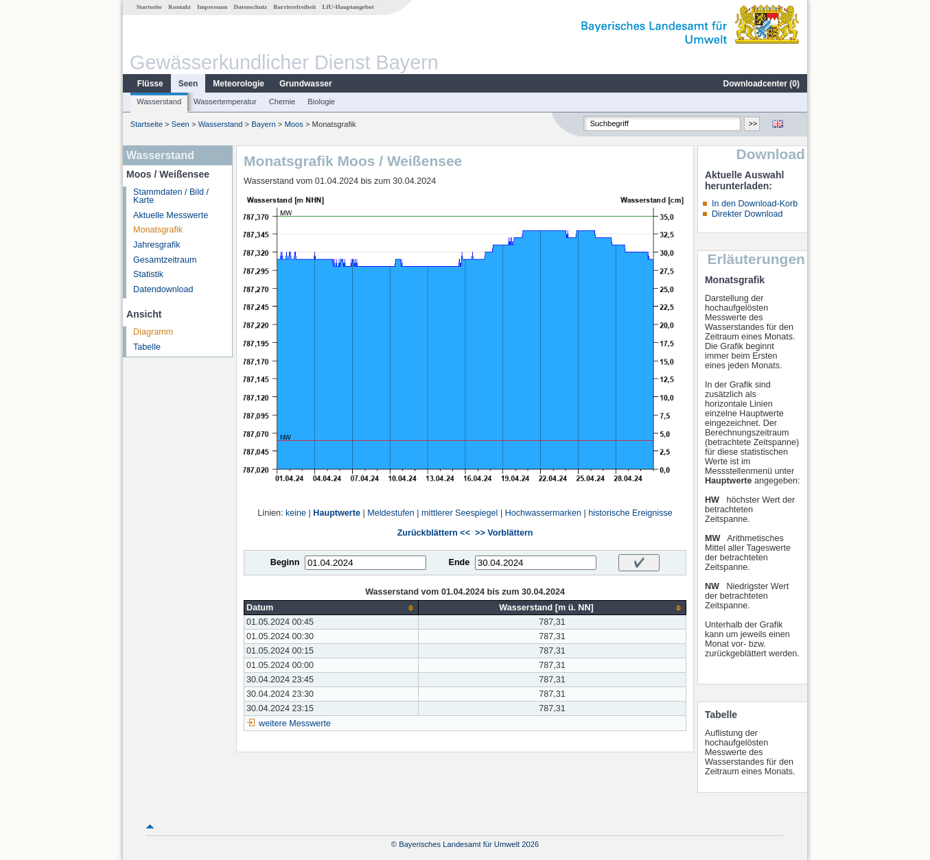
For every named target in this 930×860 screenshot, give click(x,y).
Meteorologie (238, 83)
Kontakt (179, 6)
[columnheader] (331, 608)
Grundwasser (305, 83)
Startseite (149, 6)
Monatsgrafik (158, 230)
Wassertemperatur (225, 101)
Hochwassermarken (543, 513)
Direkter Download (747, 214)
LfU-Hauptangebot (348, 6)
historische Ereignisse (630, 513)
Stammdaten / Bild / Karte (171, 196)
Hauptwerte (336, 513)
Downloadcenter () (761, 83)
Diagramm (153, 332)
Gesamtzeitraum (164, 260)
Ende (458, 562)
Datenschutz (251, 6)
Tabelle (147, 347)
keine (296, 513)
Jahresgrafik (157, 245)
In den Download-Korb (755, 203)
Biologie (321, 101)
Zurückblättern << (433, 533)
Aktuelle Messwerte (170, 215)
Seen (188, 83)
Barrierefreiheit (294, 6)
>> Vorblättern (504, 533)
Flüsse (150, 83)
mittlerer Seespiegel (459, 513)
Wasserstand (159, 101)
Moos (293, 124)
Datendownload (163, 289)
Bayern (263, 124)
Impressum (212, 6)
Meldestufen (391, 513)
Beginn (285, 562)
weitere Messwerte (295, 723)
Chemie (282, 101)
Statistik (148, 274)
